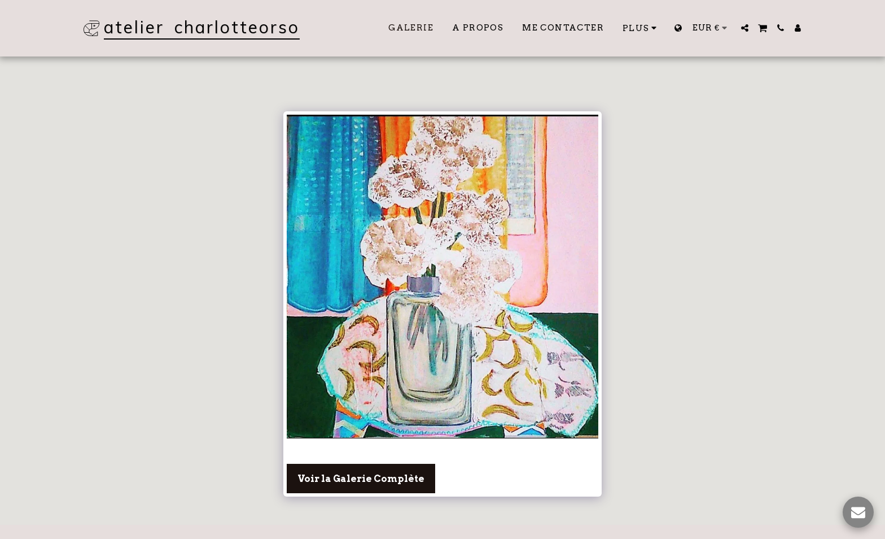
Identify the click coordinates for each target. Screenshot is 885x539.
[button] (745, 28)
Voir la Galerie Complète (360, 478)
